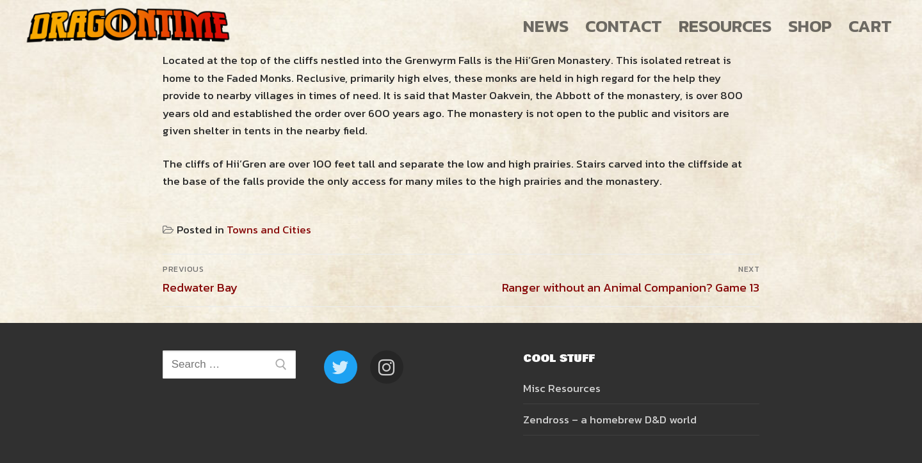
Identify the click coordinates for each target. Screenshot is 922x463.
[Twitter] (340, 367)
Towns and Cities (269, 229)
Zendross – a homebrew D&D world (610, 419)
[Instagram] (386, 367)
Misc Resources (562, 388)
